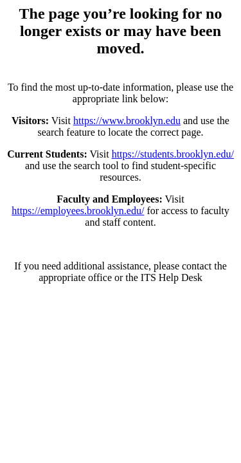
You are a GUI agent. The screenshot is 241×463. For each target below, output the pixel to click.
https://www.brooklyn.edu (127, 120)
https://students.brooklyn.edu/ (173, 154)
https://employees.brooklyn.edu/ (78, 210)
